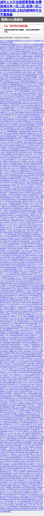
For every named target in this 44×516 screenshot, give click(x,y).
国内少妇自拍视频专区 (16, 459)
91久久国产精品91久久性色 (16, 262)
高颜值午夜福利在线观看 (29, 74)
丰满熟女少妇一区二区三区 (23, 440)
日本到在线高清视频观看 (25, 372)
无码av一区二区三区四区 (9, 490)
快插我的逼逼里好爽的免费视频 (15, 452)
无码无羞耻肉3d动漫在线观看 (13, 101)
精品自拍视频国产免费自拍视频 (16, 86)
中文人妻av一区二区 (17, 222)
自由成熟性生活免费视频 (13, 450)
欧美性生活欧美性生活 (16, 194)
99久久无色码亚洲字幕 (33, 272)
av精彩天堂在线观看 (25, 135)
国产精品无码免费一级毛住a (25, 210)
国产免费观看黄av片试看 (35, 53)
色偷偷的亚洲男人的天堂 (29, 501)
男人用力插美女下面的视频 (15, 248)
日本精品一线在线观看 (11, 312)
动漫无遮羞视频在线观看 (27, 243)
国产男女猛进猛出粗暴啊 (36, 286)
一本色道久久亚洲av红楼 (9, 210)
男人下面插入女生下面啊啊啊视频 (23, 128)
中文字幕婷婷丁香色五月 (30, 222)
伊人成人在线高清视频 (15, 75)
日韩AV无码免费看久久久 (10, 309)
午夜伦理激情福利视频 (12, 251)
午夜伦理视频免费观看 (35, 119)
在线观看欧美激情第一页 (17, 204)
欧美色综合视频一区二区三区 (10, 276)
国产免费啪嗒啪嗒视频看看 (30, 75)
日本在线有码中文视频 (15, 448)
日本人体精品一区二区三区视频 (33, 154)
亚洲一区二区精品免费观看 (26, 375)
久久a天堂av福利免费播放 (14, 176)
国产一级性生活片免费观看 (21, 288)
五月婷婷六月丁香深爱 (14, 447)
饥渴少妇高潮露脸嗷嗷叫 (15, 79)
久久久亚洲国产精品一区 (35, 485)
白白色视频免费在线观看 (19, 415)
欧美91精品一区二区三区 (14, 501)
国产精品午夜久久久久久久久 (11, 424)
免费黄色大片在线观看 (29, 387)
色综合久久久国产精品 (11, 293)
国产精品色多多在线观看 (31, 260)
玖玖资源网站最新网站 (27, 47)
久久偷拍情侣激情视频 (16, 326)
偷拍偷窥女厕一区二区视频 (23, 292)
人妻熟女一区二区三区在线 (11, 173)
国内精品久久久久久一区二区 (34, 265)
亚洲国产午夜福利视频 (24, 443)
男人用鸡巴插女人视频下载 (28, 162)
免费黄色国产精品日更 (12, 135)
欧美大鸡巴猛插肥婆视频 (9, 136)
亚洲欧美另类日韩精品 (32, 107)
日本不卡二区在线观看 (30, 206)
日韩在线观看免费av (35, 115)
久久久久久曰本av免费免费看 (31, 326)
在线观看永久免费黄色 (17, 260)
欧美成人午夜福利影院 (26, 333)
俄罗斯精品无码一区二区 (22, 145)
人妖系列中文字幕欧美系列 (9, 421)
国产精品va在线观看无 (32, 225)
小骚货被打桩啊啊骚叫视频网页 (33, 356)
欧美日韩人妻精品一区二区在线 (32, 464)
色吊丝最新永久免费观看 (33, 105)
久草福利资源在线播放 (9, 269)
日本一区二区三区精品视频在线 (13, 429)
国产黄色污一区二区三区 (20, 400)
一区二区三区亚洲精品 (22, 361)
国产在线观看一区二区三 (14, 278)
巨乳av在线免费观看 (26, 442)
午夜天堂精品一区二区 (9, 115)
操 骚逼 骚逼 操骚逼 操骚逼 (15, 468)
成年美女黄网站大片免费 (17, 461)
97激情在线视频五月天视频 (16, 356)
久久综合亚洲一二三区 (33, 462)
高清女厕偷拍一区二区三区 (31, 351)
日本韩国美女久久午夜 (6, 482)
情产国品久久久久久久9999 (24, 382)
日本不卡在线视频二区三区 (26, 367)
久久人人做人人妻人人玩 (22, 68)
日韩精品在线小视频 (14, 499)
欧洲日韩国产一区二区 (32, 391)
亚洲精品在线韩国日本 (22, 286)
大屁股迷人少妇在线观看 (24, 267)
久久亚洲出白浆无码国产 (31, 461)
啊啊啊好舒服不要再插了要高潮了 (28, 168)
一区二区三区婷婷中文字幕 (29, 325)
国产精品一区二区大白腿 (34, 358)
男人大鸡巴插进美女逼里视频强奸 (30, 457)
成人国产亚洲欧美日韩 (35, 475)
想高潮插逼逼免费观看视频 (9, 253)
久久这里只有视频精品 (12, 63)
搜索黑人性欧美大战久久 (37, 145)
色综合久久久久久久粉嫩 (25, 309)
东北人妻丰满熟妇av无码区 (11, 311)
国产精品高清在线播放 (35, 353)
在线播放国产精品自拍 (15, 77)
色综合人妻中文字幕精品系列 (24, 187)
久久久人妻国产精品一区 (23, 496)
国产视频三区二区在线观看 (18, 438)
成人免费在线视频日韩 (28, 339)
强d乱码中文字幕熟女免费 (23, 476)
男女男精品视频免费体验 (13, 457)
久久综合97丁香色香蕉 (18, 391)
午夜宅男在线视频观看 (27, 422)
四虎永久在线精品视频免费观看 (32, 279)
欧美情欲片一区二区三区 (20, 328)
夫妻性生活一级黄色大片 (29, 201)
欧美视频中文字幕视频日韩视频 (20, 171)
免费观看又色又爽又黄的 (17, 389)
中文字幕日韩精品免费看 (26, 129)
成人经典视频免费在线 (34, 169)
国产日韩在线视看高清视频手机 (20, 396)
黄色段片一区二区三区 (14, 431)
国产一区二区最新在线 (18, 410)
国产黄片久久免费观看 (16, 142)
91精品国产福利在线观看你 (11, 271)
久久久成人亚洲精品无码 (35, 117)
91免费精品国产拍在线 (14, 339)
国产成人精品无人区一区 (28, 330)
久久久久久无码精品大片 (13, 337)
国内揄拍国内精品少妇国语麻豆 (19, 274)
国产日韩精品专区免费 (35, 394)
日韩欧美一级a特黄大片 (12, 508)
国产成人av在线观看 (9, 361)
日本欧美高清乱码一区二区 (33, 264)
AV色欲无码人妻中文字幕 (29, 510)
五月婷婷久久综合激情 (6, 379)
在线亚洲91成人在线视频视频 (13, 445)
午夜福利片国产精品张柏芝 (16, 319)
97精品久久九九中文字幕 (33, 473)
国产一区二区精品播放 (16, 227)
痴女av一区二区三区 (18, 412)
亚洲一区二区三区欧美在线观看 (20, 81)
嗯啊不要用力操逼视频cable (27, 133)
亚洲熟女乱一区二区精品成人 (8, 305)
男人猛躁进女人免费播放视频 (25, 403)
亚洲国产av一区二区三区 (7, 112)
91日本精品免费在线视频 (36, 288)
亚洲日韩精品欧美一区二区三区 (22, 290)
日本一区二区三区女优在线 (25, 305)
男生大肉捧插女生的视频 (12, 49)
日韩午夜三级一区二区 (29, 300)
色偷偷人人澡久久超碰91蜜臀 (10, 149)
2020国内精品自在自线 (17, 67)
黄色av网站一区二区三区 (26, 49)
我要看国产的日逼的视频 (15, 349)
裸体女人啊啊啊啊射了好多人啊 (32, 316)
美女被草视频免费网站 (25, 236)
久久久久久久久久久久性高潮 (16, 426)
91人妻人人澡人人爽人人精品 (13, 93)
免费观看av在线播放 (17, 164)
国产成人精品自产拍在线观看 (23, 114)
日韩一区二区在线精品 (34, 379)
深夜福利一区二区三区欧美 (7, 286)
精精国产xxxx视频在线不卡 (32, 435)
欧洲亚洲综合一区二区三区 (30, 176)
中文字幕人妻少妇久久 (26, 70)
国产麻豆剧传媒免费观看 (21, 283)
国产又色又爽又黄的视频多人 (23, 91)
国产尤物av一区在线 (37, 398)
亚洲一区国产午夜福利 (33, 230)
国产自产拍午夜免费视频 (14, 405)
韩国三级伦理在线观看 (23, 241)
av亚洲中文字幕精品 (30, 319)
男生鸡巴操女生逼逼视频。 (30, 77)
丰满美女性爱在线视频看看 (28, 82)
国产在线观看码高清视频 (14, 103)
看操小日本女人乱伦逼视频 (27, 271)
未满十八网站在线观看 (35, 152)
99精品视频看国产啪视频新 (17, 150)
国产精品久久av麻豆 (8, 217)
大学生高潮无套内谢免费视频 (26, 124)
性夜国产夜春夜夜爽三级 (26, 506)
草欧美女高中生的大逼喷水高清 (21, 370)
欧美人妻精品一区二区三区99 (20, 197)
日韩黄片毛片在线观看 (24, 314)
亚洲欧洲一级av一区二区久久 (19, 110)
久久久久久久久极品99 (11, 492)
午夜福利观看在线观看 (24, 131)
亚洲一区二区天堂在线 (13, 51)
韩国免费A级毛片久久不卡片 (15, 140)
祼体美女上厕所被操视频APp (11, 243)
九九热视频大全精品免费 (33, 426)
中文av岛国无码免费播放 (21, 121)
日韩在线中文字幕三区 (28, 159)
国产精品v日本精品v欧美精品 (16, 96)
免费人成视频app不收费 (21, 112)
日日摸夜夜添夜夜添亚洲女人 (8, 199)
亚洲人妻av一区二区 (13, 237)
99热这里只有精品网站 (11, 443)
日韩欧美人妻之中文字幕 (10, 60)
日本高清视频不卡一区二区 (15, 316)
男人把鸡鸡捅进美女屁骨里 (14, 300)
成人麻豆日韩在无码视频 (34, 229)
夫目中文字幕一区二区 (28, 101)
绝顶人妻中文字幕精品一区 (21, 180)
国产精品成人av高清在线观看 (25, 428)
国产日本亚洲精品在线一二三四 (29, 237)
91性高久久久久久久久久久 (22, 374)
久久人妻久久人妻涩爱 (29, 347)
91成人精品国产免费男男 (22, 299)
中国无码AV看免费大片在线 (27, 497)
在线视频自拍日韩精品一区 (19, 408)
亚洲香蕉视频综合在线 (24, 253)
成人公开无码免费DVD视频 (34, 304)
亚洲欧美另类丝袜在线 (34, 408)
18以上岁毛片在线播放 (11, 124)
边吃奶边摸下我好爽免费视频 (27, 211)
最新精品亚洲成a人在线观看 (34, 487)
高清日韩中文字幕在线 (37, 285)
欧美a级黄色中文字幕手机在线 (11, 190)
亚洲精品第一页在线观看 (30, 429)
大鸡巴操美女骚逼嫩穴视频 (7, 382)
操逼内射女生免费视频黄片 (28, 337)
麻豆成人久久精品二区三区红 (14, 377)
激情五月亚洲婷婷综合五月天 (8, 98)
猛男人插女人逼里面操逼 (28, 175)
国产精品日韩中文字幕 (23, 494)
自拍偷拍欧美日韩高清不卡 (33, 368)
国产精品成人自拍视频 (29, 94)
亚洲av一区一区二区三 (25, 401)
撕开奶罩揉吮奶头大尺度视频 (20, 208)
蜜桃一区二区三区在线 (34, 121)
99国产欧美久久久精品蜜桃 (20, 485)
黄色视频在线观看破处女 (28, 246)
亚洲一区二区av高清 (18, 281)
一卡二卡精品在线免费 (9, 234)
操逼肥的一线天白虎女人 (29, 161)
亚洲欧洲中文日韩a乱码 (7, 147)
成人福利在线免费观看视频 (7, 476)
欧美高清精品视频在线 (32, 220)
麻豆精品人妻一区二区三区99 (30, 203)
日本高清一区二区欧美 (25, 360)
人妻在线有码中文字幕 (6, 290)
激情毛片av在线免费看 (29, 194)
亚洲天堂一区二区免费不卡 (36, 185)
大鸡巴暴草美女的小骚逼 (13, 56)
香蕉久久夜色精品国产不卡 (25, 60)
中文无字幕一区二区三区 (31, 84)
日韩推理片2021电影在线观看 (30, 196)
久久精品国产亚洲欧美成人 (19, 393)
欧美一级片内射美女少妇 (30, 459)
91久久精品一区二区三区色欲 (28, 469)
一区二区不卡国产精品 (28, 445)
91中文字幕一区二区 (8, 374)
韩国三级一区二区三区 (26, 332)
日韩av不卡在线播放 (22, 115)
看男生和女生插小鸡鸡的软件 (21, 466)
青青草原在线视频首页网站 (18, 126)
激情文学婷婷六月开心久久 (31, 79)
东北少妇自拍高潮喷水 (32, 258)
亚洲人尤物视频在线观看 (13, 335)
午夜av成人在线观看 (27, 93)
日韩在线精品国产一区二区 (24, 307)
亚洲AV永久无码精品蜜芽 (27, 173)
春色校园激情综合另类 (8, 398)
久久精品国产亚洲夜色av (9, 307)
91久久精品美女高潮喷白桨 (7, 496)
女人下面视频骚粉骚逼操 (10, 131)
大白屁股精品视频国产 (26, 56)
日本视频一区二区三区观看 (29, 431)
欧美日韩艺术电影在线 (35, 112)
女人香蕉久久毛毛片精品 (27, 384)
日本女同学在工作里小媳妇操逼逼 (27, 182)
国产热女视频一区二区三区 (13, 159)
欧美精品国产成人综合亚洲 (28, 65)
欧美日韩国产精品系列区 (34, 126)
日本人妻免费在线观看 (20, 436)
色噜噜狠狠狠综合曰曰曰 (12, 58)
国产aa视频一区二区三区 (27, 54)
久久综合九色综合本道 (18, 473)
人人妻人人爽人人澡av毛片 (35, 504)
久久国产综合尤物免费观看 (7, 46)
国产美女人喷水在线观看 (37, 197)
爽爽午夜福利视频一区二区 (36, 178)
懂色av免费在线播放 (37, 89)
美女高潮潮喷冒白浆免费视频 (8, 44)
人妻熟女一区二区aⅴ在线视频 (16, 368)
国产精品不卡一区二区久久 (21, 250)
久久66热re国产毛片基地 (32, 67)
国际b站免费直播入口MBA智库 (19, 239)
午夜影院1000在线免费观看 (32, 108)
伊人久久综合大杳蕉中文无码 (14, 387)
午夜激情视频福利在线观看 (25, 199)
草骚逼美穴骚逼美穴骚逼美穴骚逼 (9, 54)
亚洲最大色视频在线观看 (35, 393)
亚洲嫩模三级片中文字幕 (15, 351)
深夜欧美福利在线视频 (34, 143)
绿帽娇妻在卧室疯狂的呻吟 (10, 367)
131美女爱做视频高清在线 (28, 190)
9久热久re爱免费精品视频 (18, 257)
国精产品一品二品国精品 (18, 107)
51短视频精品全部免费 (32, 471)
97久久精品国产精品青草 (22, 155)
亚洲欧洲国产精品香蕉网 (12, 61)
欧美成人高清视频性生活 (25, 492)
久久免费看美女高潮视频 (14, 203)
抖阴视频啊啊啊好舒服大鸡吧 (13, 138)
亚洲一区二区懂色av (15, 325)
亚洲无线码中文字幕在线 (29, 340)
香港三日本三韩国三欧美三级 (24, 46)
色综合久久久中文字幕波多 (18, 224)
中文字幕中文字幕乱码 (28, 447)
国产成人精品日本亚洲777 (19, 363)
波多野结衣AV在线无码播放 (29, 103)
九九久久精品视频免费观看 (36, 110)
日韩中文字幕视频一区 (19, 480)
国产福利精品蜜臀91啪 (16, 347)
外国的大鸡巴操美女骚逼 (22, 353)
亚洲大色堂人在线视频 (19, 302)
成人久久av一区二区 (22, 269)
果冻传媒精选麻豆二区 (29, 454)
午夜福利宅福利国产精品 (30, 142)
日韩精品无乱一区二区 (36, 494)
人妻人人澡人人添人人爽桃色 (23, 218)
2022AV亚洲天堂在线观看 (9, 189)
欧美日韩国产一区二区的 (16, 213)
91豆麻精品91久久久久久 (13, 246)
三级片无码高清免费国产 (13, 332)
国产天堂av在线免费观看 (10, 157)
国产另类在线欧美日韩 (10, 494)
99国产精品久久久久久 (21, 178)
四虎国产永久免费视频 (36, 380)
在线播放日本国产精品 (14, 74)
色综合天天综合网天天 (18, 417)
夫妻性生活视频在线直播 (31, 452)
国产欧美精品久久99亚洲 (31, 503)
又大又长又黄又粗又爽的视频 (34, 96)
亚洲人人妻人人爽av (6, 394)
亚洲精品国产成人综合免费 (32, 192)
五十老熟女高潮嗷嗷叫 (23, 136)
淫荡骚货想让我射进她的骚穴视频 (27, 323)
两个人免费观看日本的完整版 (22, 217)
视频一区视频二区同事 (26, 335)
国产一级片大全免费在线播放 (27, 149)
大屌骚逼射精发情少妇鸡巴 (16, 192)
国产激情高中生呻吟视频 (26, 100)
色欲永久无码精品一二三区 (7, 187)
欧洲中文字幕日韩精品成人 (33, 150)
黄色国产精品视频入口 (16, 344)
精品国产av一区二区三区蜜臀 (8, 372)
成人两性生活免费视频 (6, 119)
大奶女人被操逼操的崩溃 (19, 462)
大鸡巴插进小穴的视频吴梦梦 (13, 201)
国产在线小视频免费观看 (11, 129)
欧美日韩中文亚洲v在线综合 (20, 152)
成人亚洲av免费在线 (18, 154)
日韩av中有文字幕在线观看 (7, 440)
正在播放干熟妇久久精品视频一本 (32, 377)
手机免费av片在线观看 (17, 414)
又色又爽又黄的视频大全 (19, 183)
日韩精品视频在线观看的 (18, 258)
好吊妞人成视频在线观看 (18, 265)
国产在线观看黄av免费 (6, 121)
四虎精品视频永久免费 (18, 487)
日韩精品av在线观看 (35, 361)
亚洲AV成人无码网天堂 (12, 469)
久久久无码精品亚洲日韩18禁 (26, 293)
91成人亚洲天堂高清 (25, 63)
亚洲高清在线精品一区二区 (28, 51)
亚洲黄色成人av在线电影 (26, 58)
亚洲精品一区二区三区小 (17, 108)
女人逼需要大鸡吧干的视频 (33, 483)
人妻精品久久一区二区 (29, 248)
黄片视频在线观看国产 (8, 292)
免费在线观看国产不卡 (16, 346)
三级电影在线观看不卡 (6, 288)
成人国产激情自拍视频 (33, 415)
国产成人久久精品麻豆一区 (31, 213)
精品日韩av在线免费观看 (14, 72)
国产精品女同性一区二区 (14, 161)
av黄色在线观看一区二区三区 (29, 424)
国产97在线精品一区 (29, 468)
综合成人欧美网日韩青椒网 (13, 478)
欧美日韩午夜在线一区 (31, 262)
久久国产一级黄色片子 (18, 225)
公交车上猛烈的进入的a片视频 (18, 143)
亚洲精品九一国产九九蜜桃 (10, 375)
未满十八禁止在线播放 (24, 98)
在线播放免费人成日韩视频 (9, 182)
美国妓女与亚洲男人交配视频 (11, 442)
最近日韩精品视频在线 (26, 499)
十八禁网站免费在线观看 (29, 138)
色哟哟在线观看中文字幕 (18, 342)
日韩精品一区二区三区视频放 (20, 475)
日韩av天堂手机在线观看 (34, 407)
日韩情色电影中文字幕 (13, 244)
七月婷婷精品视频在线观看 (12, 65)
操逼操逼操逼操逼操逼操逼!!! (11, 82)
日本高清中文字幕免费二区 (21, 119)
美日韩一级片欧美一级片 (29, 72)
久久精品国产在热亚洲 (21, 117)
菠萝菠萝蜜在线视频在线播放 (21, 89)
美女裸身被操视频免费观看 (22, 147)
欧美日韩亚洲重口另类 (29, 227)
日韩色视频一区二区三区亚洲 (30, 297)
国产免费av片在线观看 (17, 206)
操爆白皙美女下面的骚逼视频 (11, 70)
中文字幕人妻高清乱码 (6, 358)
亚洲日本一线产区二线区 (31, 204)
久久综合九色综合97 (24, 421)
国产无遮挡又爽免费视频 (13, 333)
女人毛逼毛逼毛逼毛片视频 (23, 398)
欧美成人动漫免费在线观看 (33, 417)
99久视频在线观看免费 (37, 44)
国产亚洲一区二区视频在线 (23, 122)
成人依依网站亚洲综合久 (33, 86)
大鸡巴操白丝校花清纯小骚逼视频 (17, 53)
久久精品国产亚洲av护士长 (32, 414)
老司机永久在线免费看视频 (11, 211)
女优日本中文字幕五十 (23, 44)
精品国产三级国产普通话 (33, 410)
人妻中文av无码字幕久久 (7, 91)
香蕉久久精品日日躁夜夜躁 (11, 133)
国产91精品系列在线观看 (13, 47)
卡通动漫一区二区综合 (8, 218)
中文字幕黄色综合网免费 (7, 155)
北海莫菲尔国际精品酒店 (33, 302)
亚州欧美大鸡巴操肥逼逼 (26, 61)
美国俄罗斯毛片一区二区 (18, 105)
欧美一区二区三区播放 (34, 87)
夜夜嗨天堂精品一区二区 (34, 224)
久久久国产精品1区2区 (17, 435)
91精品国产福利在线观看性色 (30, 478)
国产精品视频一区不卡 (12, 100)
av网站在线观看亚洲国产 (19, 230)
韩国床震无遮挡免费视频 (33, 433)
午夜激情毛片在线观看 (25, 251)
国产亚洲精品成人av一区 (31, 281)
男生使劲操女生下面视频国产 (19, 166)
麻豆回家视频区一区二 (28, 386)
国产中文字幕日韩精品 (14, 196)
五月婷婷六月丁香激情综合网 (31, 344)
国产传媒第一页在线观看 (35, 363)
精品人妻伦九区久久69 (14, 386)
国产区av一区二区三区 (14, 297)
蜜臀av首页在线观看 (32, 183)
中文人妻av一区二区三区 (28, 244)
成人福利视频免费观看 (23, 285)
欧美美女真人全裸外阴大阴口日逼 (14, 255)
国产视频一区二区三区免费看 (18, 407)
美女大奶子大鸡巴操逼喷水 (31, 349)
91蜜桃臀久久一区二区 (30, 412)
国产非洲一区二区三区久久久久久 (16, 229)
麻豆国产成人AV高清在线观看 (21, 489)
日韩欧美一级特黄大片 (34, 283)
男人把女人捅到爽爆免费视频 (14, 94)
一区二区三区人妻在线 (14, 340)
